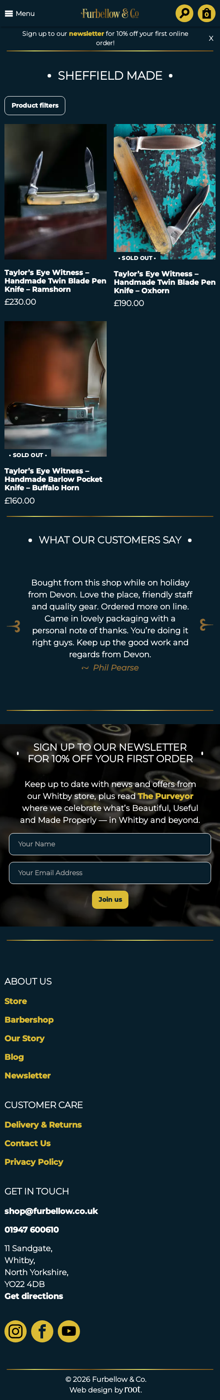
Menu (19, 13)
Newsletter (27, 1076)
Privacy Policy (33, 1162)
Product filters (35, 105)
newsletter (86, 34)
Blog (14, 1057)
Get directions (33, 1296)
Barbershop (28, 1020)
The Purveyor (165, 796)
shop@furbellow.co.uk (51, 1211)
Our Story (24, 1038)
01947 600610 (31, 1230)
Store (15, 1001)
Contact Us (27, 1143)
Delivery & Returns (43, 1125)
